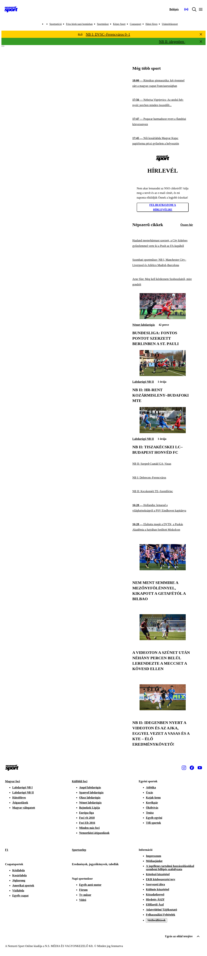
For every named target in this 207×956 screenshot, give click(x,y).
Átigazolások (20, 802)
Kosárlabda (19, 875)
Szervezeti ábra (155, 884)
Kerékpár (152, 802)
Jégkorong (18, 880)
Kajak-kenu (153, 797)
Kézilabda (18, 870)
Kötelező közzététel (157, 874)
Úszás (149, 792)
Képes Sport (119, 24)
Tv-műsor (85, 894)
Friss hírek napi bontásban (79, 24)
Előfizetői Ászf (155, 904)
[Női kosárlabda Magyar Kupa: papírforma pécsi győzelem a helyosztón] (162, 141)
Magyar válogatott (23, 807)
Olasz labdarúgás (90, 797)
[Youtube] (200, 768)
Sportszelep (79, 849)
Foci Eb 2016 (87, 822)
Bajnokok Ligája (89, 807)
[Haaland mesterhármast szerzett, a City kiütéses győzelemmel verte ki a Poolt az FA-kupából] (162, 243)
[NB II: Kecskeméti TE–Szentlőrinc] (162, 491)
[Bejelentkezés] (174, 9)
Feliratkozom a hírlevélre (162, 207)
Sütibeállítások (156, 920)
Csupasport (135, 24)
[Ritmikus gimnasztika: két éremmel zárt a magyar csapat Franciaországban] (162, 83)
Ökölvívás (152, 807)
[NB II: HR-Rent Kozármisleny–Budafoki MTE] (163, 375)
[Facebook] (192, 768)
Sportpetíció (55, 24)
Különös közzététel (157, 889)
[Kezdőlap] (11, 9)
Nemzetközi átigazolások (94, 832)
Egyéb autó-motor (90, 884)
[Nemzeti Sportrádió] (186, 9)
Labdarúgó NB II (143, 381)
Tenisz (150, 812)
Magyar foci (12, 781)
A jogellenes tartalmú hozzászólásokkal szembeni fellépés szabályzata (170, 867)
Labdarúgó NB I (22, 787)
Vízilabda (18, 890)
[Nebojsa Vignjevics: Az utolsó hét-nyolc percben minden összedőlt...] (162, 102)
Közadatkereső (155, 894)
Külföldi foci (79, 781)
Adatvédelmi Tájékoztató (161, 909)
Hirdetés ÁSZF (155, 899)
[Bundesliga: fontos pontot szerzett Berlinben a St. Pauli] (163, 318)
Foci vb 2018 (87, 817)
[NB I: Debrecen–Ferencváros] (162, 477)
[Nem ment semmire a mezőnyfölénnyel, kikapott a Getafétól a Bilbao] (163, 569)
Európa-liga (86, 812)
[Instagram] (184, 768)
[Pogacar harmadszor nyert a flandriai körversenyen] (162, 122)
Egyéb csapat (20, 895)
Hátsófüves (19, 797)
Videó (82, 899)
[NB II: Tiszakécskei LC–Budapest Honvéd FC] (163, 432)
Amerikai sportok (23, 885)
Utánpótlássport (170, 24)
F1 (6, 849)
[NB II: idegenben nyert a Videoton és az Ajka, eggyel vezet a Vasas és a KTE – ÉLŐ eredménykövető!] (163, 709)
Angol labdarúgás (90, 787)
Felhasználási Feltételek (160, 914)
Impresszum (153, 855)
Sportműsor (103, 24)
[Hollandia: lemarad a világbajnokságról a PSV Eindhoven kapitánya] (162, 508)
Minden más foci (89, 827)
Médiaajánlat (154, 860)
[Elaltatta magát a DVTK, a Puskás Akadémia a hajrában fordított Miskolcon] (162, 527)
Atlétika (151, 787)
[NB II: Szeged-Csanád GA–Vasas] (162, 464)
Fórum (83, 889)
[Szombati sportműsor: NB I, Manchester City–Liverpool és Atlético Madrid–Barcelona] (162, 262)
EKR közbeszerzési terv (160, 879)
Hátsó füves (152, 24)
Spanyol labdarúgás (91, 792)
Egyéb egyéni (154, 817)
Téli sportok (153, 822)
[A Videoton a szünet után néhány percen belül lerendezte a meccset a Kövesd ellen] (163, 639)
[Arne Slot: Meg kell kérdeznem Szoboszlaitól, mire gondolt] (162, 282)
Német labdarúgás (143, 324)
